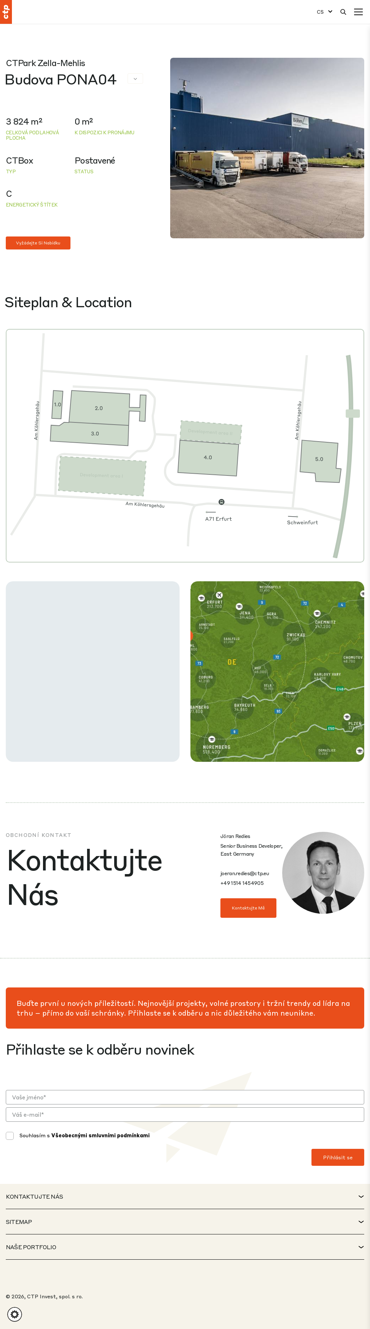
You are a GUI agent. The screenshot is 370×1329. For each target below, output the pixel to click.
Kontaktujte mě (248, 908)
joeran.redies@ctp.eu (244, 873)
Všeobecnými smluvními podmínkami (100, 1135)
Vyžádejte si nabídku (38, 243)
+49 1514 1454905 (241, 883)
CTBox (19, 160)
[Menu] (358, 12)
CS (320, 12)
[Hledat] (343, 12)
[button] (14, 1314)
